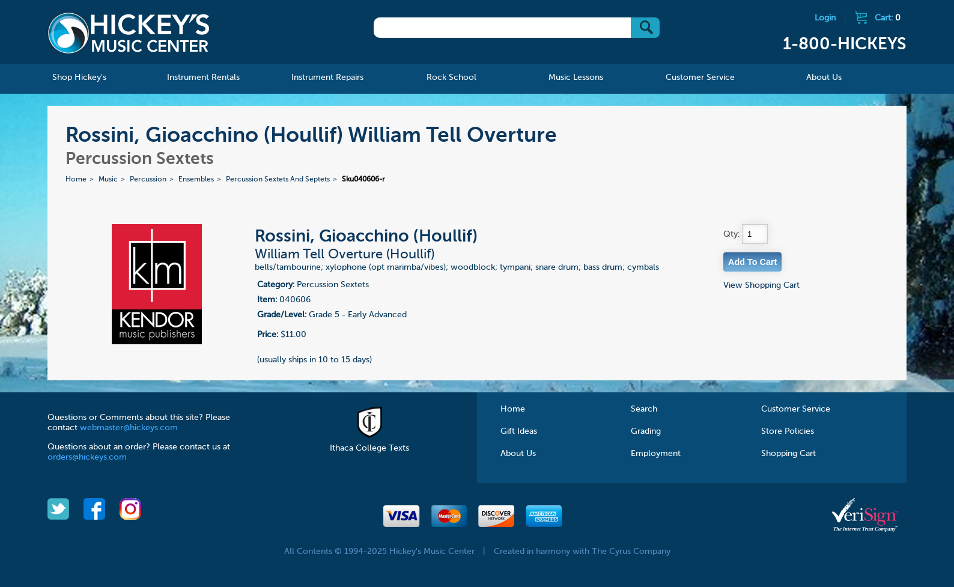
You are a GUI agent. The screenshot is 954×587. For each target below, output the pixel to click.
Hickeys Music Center (128, 33)
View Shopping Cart (761, 285)
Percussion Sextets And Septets (278, 179)
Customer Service (795, 409)
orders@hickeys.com (87, 457)
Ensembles (196, 179)
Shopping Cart (788, 453)
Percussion (148, 179)
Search (644, 409)
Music (108, 179)
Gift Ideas (518, 431)
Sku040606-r (363, 179)
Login (825, 18)
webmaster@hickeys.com (129, 428)
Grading (646, 431)
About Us (518, 453)
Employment (656, 453)
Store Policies (787, 431)
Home (76, 179)
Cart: (888, 18)
